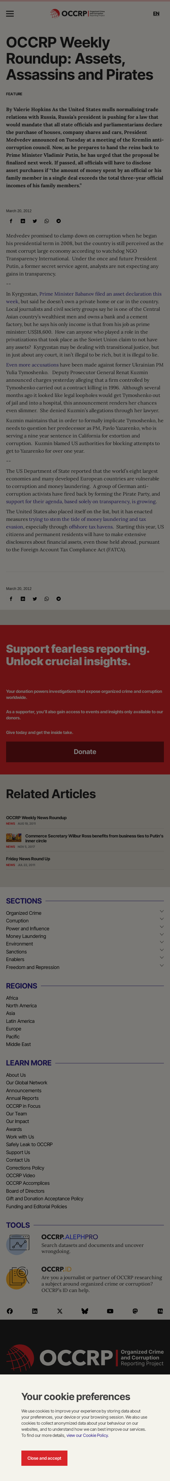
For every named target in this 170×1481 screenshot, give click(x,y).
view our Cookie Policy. (88, 1435)
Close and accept (44, 1458)
